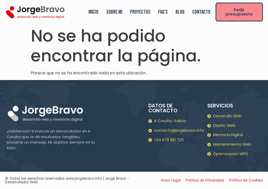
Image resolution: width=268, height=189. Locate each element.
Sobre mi (114, 12)
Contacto (201, 12)
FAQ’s (163, 12)
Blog (180, 12)
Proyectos (140, 12)
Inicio (93, 12)
